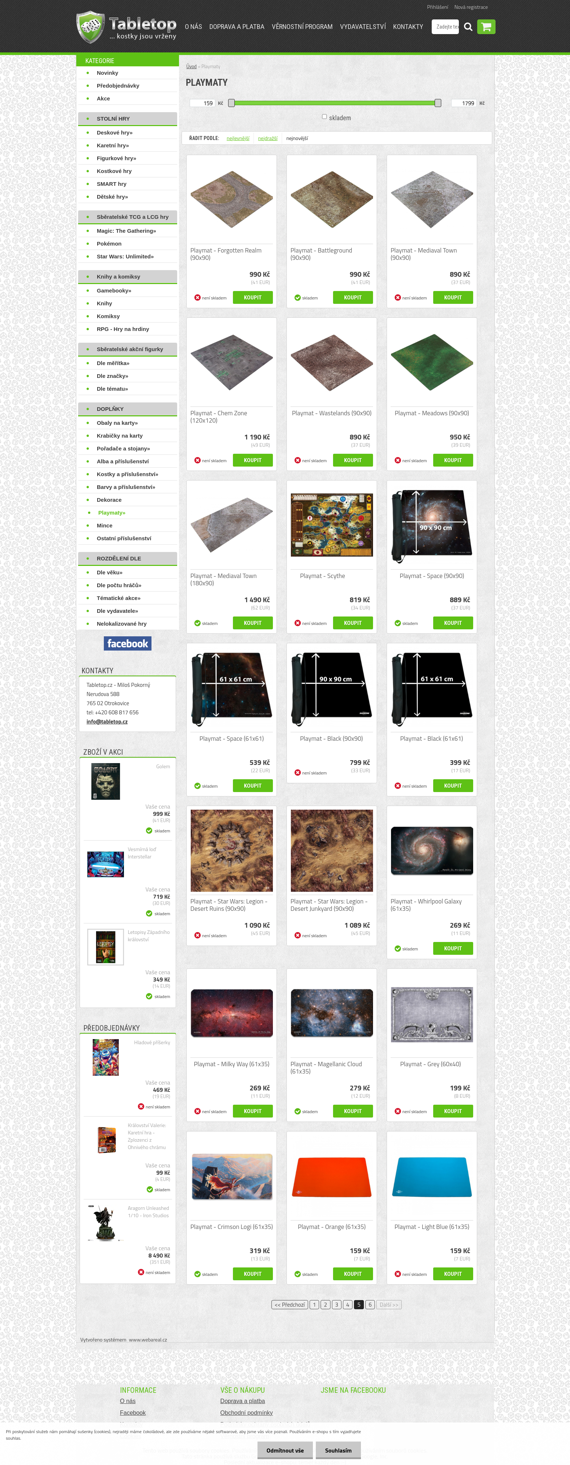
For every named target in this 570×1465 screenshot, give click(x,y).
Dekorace (109, 500)
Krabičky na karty (120, 435)
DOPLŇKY (110, 409)
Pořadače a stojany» (123, 448)
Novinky (107, 73)
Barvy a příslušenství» (126, 487)
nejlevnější (238, 138)
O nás (193, 26)
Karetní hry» (113, 145)
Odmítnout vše (285, 1450)
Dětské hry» (112, 197)
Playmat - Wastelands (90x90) (332, 413)
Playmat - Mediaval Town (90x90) (424, 254)
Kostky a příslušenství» (127, 474)
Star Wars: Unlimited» (125, 256)
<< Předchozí (290, 1304)
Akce (103, 98)
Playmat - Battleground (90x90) (321, 254)
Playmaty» (111, 512)
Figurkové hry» (116, 158)
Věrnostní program (302, 26)
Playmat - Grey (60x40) (430, 1064)
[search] (468, 27)
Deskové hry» (115, 132)
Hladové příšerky (152, 1042)
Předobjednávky (118, 85)
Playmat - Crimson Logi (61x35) (231, 1226)
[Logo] (126, 27)
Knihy (104, 303)
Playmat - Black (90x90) (331, 738)
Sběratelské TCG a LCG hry (133, 217)
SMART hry (112, 184)
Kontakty (408, 26)
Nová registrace (471, 7)
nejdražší (268, 138)
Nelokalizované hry (122, 624)
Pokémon (109, 243)
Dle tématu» (112, 389)
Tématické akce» (118, 598)
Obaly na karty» (117, 423)
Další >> (389, 1304)
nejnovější (297, 138)
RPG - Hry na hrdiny (123, 329)
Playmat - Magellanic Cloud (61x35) (326, 1067)
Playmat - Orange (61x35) (332, 1226)
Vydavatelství (363, 26)
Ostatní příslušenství (124, 538)
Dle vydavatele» (117, 611)
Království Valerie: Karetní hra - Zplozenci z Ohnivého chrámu (147, 1136)
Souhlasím (338, 1450)
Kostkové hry (114, 171)
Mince (105, 525)
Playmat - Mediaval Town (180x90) (223, 579)
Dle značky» (112, 376)
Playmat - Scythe (322, 575)
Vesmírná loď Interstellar (142, 853)
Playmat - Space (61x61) (232, 738)
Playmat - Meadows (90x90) (432, 413)
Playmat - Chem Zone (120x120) (218, 416)
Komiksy (108, 316)
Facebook (133, 1413)
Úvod (191, 66)
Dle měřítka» (113, 363)
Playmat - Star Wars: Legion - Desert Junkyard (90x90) (329, 905)
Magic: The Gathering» (126, 231)
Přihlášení (437, 7)
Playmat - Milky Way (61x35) (231, 1064)
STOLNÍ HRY (113, 118)
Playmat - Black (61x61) (431, 738)
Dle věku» (110, 572)
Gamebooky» (114, 290)
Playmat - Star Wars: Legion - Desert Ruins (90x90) (228, 905)
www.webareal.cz (148, 1339)
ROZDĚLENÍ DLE (119, 558)
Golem (163, 766)
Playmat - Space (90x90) (432, 575)
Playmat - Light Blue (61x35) (431, 1226)
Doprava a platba (236, 26)
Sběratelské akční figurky (130, 349)
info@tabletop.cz (107, 721)
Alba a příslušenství (123, 461)
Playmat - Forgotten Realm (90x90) (226, 254)
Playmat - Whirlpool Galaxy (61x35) (426, 905)
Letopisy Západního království (149, 935)
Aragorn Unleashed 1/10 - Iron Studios (148, 1211)
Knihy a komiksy (118, 276)
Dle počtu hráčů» (119, 585)
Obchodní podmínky (246, 1413)
